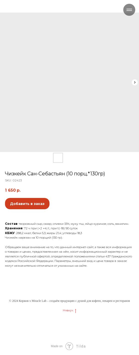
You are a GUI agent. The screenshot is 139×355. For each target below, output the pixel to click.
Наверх (69, 310)
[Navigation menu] (129, 10)
